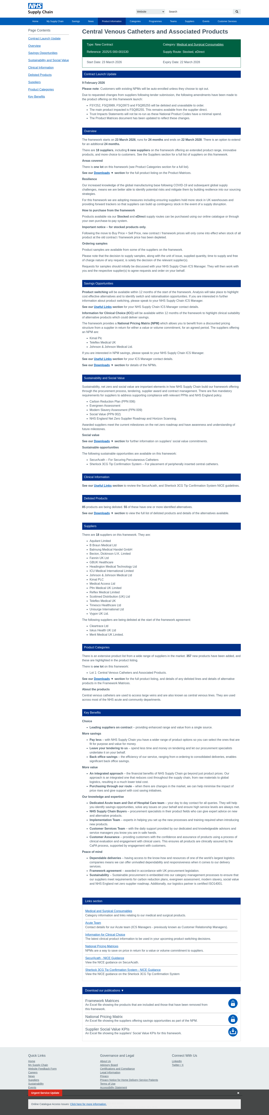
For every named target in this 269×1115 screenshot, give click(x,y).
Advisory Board (109, 1064)
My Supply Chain (55, 21)
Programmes (155, 21)
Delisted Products (40, 74)
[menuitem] (35, 21)
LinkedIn (177, 1061)
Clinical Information (41, 67)
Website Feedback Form (42, 1068)
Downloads (102, 172)
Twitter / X (177, 1064)
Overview (34, 45)
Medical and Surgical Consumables (200, 44)
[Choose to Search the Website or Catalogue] (150, 11)
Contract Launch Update (44, 38)
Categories (135, 21)
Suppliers (189, 21)
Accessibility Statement (113, 1087)
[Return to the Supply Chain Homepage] (62, 8)
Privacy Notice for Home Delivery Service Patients (129, 1079)
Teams (173, 21)
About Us (105, 1061)
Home (35, 21)
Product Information (112, 21)
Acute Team (93, 922)
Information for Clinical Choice (105, 934)
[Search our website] (237, 11)
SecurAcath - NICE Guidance (104, 958)
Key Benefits (36, 96)
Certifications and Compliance (117, 1068)
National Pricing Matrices (101, 946)
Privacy (104, 1076)
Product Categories (41, 89)
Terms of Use (107, 1083)
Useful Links (103, 306)
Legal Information (110, 1072)
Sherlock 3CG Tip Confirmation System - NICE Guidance (123, 969)
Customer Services (227, 21)
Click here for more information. (88, 1104)
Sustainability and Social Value (48, 60)
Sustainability (36, 1083)
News (91, 21)
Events (205, 21)
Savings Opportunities (43, 53)
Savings (76, 21)
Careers (33, 1072)
